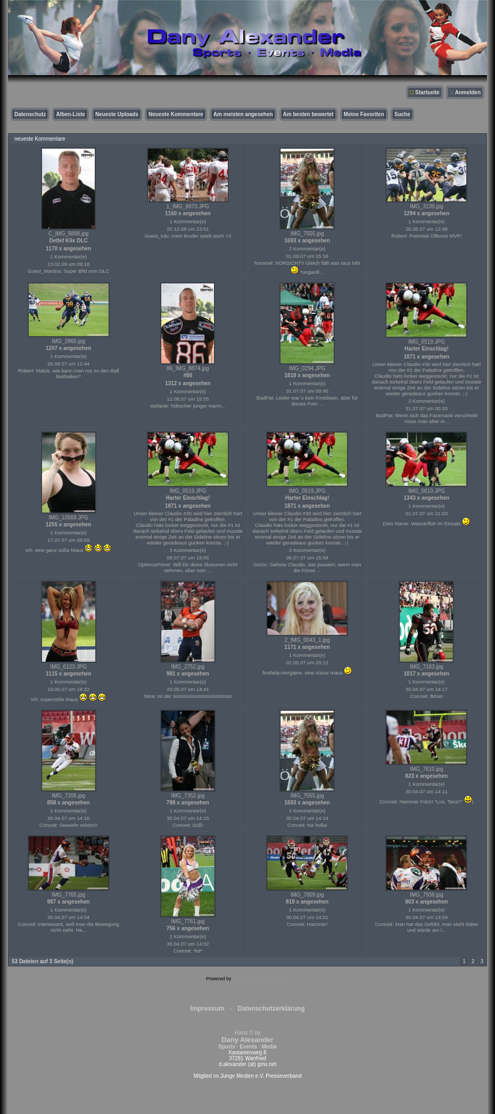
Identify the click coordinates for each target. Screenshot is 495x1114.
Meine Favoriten (364, 114)
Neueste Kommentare (175, 114)
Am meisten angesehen (243, 114)
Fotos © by (247, 1040)
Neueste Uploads (116, 114)
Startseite (427, 92)
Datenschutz (30, 114)
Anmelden (468, 92)
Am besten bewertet (308, 114)
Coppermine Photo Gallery (261, 978)
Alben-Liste (70, 114)
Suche (402, 114)
